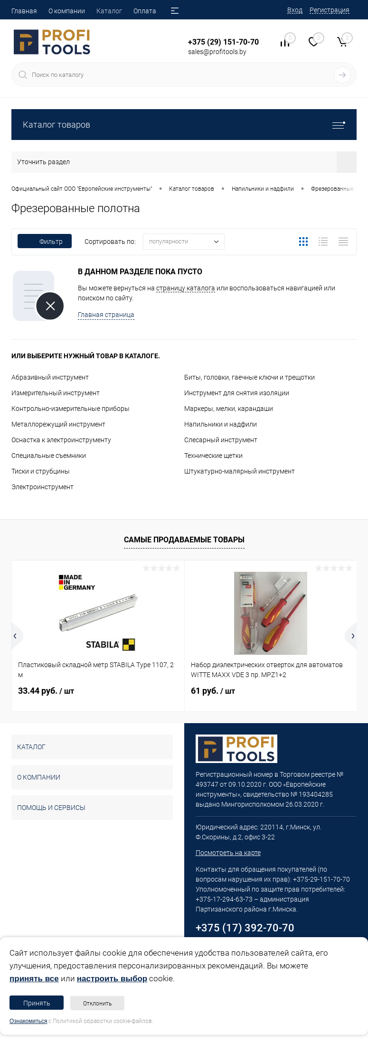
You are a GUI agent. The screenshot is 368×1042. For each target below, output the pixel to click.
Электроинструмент (42, 487)
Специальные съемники (48, 455)
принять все (34, 978)
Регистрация (329, 10)
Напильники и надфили (220, 424)
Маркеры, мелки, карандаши (228, 408)
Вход (294, 10)
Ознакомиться (28, 1021)
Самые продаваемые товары (184, 539)
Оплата (144, 11)
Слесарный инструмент (220, 440)
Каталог (109, 11)
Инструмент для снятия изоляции (236, 393)
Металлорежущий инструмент (58, 424)
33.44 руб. (46, 691)
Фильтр (45, 241)
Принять (36, 1003)
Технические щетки (213, 455)
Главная (24, 11)
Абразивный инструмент (50, 377)
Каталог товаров (184, 124)
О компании (66, 11)
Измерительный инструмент (55, 393)
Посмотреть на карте (228, 852)
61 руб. (213, 691)
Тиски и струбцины (40, 471)
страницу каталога (185, 288)
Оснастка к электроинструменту (61, 440)
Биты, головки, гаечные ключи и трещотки (249, 377)
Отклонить (97, 1003)
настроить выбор (112, 978)
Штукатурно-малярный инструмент (239, 471)
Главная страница (106, 314)
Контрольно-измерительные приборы (70, 408)
